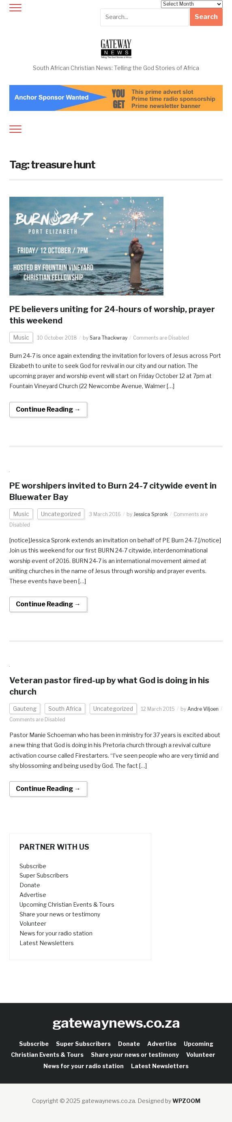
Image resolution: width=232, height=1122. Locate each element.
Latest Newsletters (46, 942)
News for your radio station (55, 933)
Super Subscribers (44, 875)
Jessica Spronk (150, 514)
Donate (29, 885)
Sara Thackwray (108, 338)
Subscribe (32, 866)
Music (21, 337)
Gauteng (25, 708)
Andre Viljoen (203, 709)
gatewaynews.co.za (116, 1022)
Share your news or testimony (59, 914)
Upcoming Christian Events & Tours (66, 904)
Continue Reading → (48, 409)
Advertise (32, 894)
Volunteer (32, 923)
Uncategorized (61, 513)
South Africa (65, 708)
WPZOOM (186, 1100)
